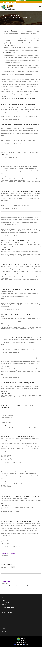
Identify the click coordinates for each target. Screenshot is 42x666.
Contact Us (4, 620)
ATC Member (4, 636)
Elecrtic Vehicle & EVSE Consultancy (8, 569)
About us (3, 616)
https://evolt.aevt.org (5, 570)
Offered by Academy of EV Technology (11, 120)
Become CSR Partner (5, 618)
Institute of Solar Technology (7, 627)
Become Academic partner (6, 640)
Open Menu (40, 7)
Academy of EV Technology (7, 629)
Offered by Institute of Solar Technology (12, 144)
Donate (7, 2)
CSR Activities (13, 2)
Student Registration (5, 643)
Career (3, 2)
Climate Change (4, 649)
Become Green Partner (6, 638)
